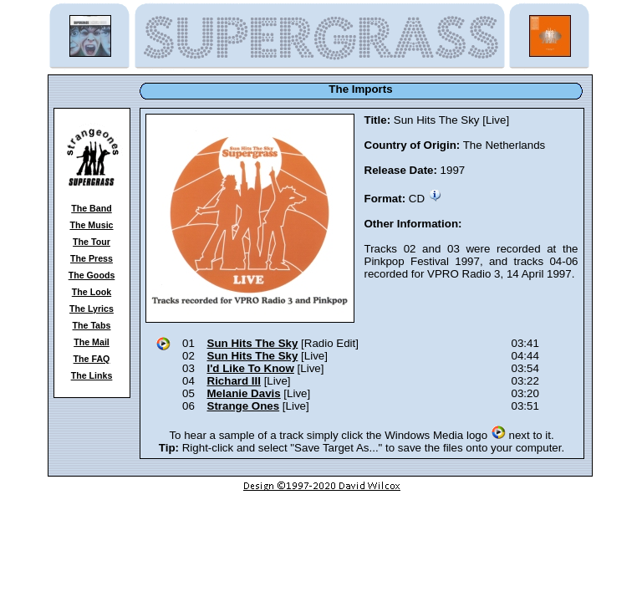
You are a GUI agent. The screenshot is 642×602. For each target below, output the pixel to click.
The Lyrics (91, 309)
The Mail (92, 342)
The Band (91, 208)
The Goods (92, 275)
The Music (91, 225)
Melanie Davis (244, 393)
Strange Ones (243, 406)
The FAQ (92, 359)
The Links (92, 375)
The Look (91, 292)
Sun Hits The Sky (252, 343)
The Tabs (92, 325)
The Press (91, 258)
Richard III (234, 381)
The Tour (91, 242)
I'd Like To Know (250, 368)
